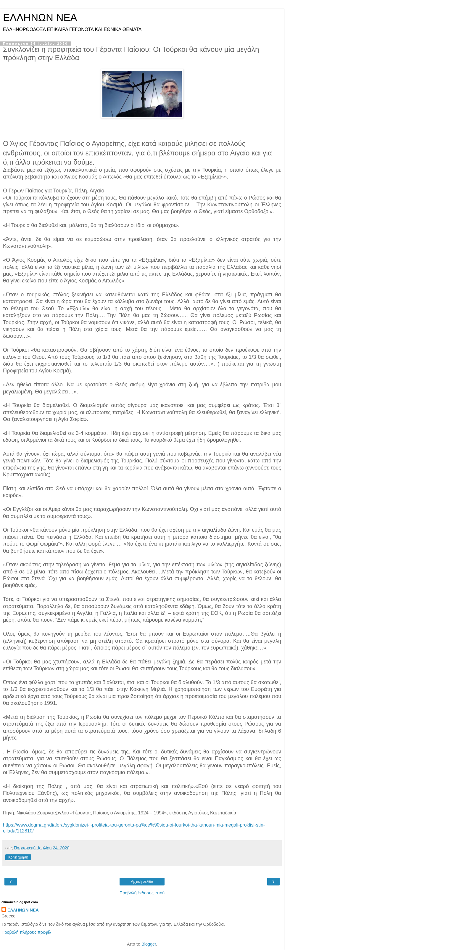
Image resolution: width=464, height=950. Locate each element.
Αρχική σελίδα (142, 882)
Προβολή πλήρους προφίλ (26, 932)
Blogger (148, 944)
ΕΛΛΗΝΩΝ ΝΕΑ (40, 17)
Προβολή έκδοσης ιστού (142, 892)
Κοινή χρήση (18, 857)
